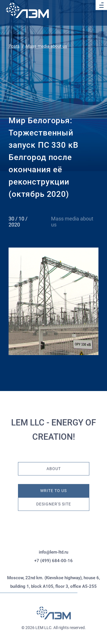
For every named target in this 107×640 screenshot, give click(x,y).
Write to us (53, 485)
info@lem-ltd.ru (53, 571)
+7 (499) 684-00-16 (53, 580)
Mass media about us (46, 46)
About (54, 463)
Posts (14, 46)
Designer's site (53, 498)
